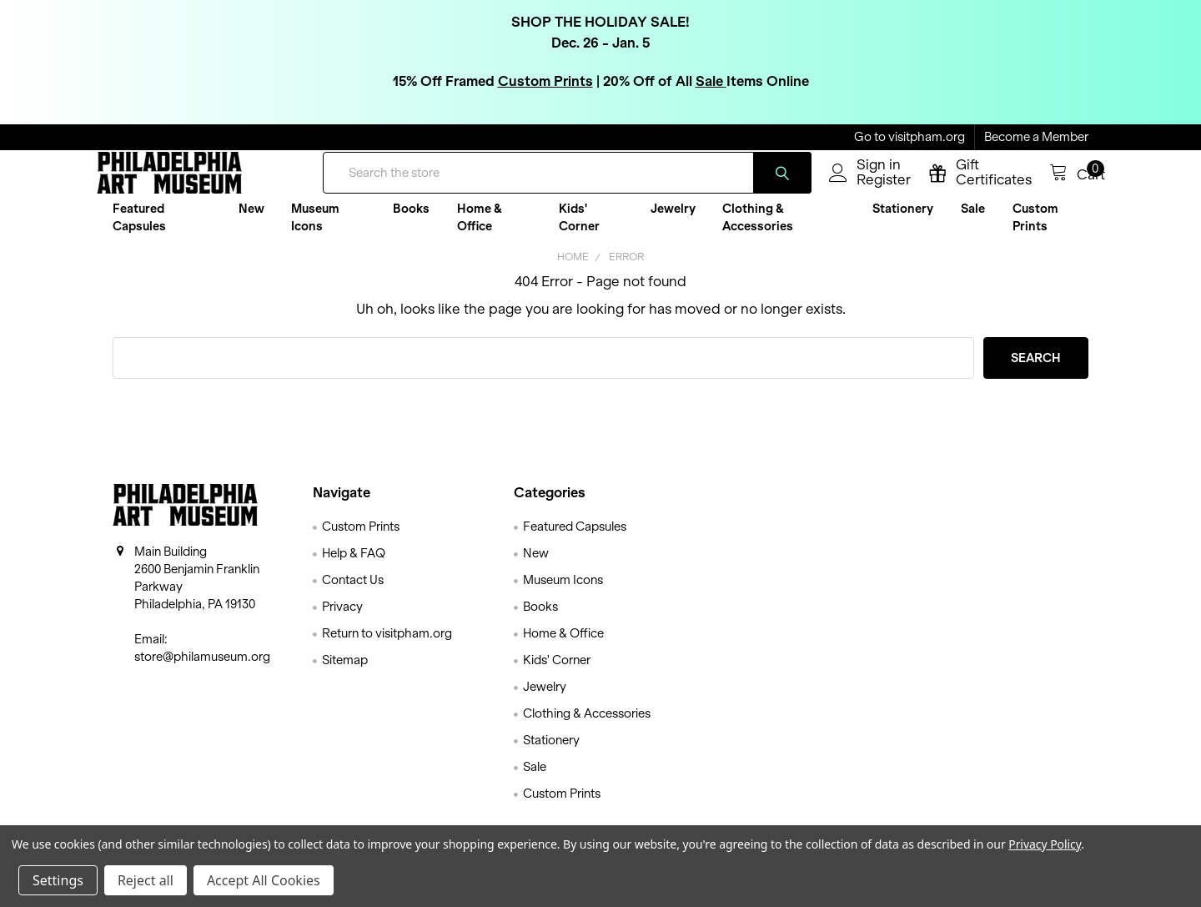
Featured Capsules (139, 229)
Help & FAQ (353, 565)
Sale (711, 80)
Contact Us (353, 592)
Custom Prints (545, 80)
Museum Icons (315, 229)
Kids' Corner (579, 229)
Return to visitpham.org (387, 646)
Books (411, 221)
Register (867, 188)
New (251, 221)
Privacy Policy (1044, 844)
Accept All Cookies (263, 880)
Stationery (902, 221)
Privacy (342, 619)
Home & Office (479, 229)
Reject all (145, 880)
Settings (58, 880)
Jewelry (673, 221)
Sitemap (345, 672)
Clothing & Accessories (757, 229)
